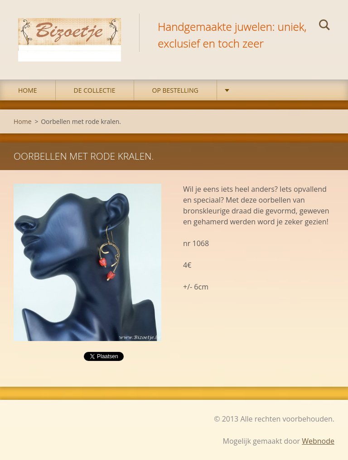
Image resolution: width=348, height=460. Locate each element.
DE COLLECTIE (95, 90)
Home (27, 90)
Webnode (318, 441)
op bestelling (175, 90)
